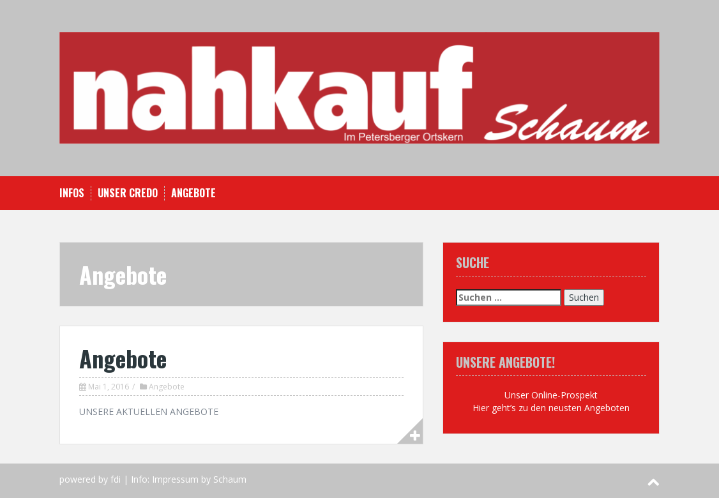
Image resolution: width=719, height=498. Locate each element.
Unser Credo (128, 193)
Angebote (193, 193)
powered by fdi (90, 479)
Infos (71, 193)
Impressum (175, 479)
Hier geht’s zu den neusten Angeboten (551, 408)
